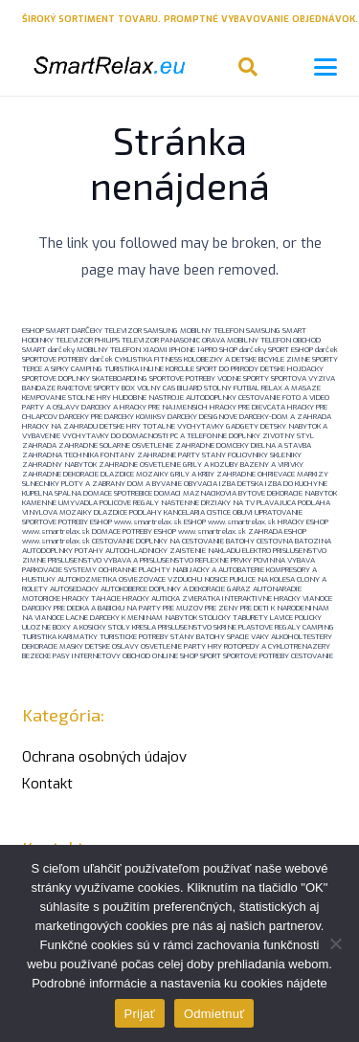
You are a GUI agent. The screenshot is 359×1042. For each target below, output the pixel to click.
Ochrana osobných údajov (104, 756)
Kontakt (47, 783)
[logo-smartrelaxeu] (108, 67)
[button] (248, 67)
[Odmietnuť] (335, 943)
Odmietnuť (214, 1014)
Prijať (139, 1014)
